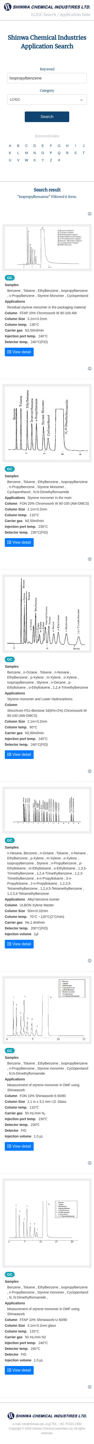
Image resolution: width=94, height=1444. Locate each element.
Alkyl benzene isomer (43, 899)
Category (47, 90)
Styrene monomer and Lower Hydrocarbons (40, 699)
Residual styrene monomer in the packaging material (46, 307)
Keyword (47, 69)
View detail (19, 352)
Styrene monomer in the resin (49, 498)
